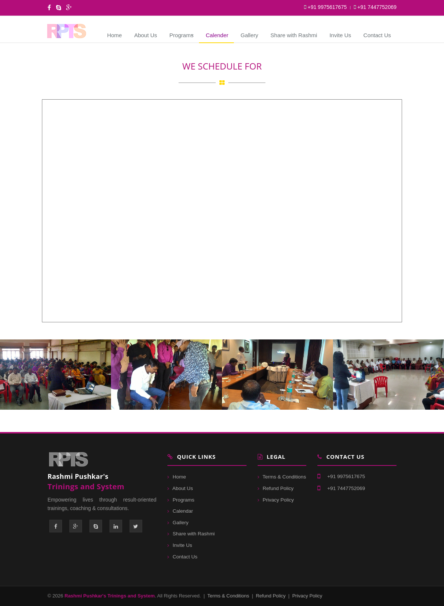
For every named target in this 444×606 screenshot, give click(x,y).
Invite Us (340, 35)
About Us (145, 35)
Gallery (249, 35)
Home (114, 35)
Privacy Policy (276, 500)
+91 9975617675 (325, 7)
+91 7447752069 (375, 7)
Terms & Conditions (282, 477)
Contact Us (377, 35)
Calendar (180, 511)
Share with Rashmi (294, 35)
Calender (217, 35)
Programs (181, 35)
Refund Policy (276, 488)
